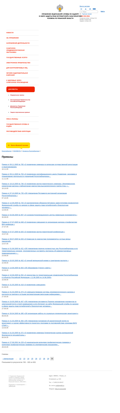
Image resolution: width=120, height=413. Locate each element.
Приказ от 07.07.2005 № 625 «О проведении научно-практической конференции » (33, 232)
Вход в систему (85, 6)
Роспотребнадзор (6, 151)
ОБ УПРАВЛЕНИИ (12, 38)
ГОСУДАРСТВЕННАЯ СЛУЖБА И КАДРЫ (17, 125)
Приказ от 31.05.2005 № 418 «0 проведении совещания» (24, 285)
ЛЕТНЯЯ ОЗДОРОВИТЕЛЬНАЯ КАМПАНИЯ (17, 74)
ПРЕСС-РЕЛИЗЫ (12, 119)
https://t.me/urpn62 (60, 389)
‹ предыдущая (8, 359)
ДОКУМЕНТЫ (13, 89)
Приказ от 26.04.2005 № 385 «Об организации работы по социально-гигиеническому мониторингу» (40, 313)
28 (44, 359)
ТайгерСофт (12, 386)
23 (24, 359)
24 (28, 359)
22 (20, 359)
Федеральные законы (17, 95)
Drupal (19, 398)
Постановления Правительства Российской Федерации (20, 100)
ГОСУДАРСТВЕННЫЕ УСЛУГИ (16, 57)
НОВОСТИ (10, 33)
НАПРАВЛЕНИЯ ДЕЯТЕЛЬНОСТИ (18, 43)
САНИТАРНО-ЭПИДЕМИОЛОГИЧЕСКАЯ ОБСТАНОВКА (15, 50)
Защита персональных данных (20, 112)
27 (40, 359)
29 (48, 359)
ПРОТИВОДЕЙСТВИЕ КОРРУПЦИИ (18, 131)
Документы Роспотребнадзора (30, 151)
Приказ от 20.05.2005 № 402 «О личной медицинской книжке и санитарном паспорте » (35, 260)
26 (36, 359)
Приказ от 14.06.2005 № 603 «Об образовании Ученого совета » (26, 268)
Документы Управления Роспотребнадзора (17, 106)
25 (32, 359)
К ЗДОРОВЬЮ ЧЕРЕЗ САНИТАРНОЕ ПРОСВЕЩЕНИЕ (17, 81)
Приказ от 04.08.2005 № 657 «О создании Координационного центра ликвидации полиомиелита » (39, 215)
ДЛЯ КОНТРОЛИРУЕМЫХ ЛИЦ (17, 68)
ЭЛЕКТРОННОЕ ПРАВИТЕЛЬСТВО (18, 63)
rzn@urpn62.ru (59, 385)
